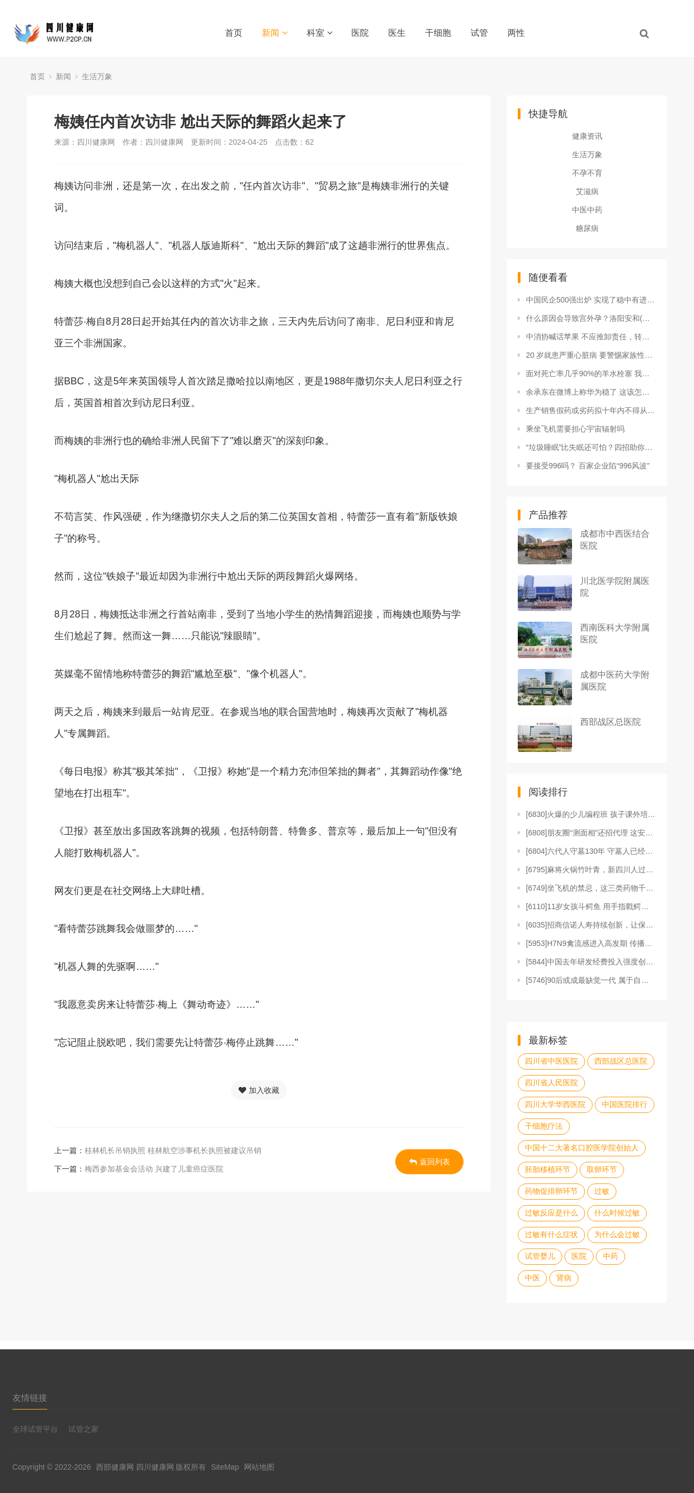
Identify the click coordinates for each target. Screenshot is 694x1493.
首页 (233, 32)
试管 (479, 32)
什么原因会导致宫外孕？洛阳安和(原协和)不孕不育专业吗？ (591, 318)
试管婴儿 (540, 1256)
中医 (532, 1277)
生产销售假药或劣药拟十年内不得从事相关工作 (591, 410)
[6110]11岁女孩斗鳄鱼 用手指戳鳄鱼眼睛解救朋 (591, 906)
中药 (610, 1256)
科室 (319, 32)
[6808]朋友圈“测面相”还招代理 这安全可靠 (591, 832)
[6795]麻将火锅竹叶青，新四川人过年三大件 (591, 869)
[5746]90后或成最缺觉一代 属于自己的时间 (591, 980)
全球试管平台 (35, 1429)
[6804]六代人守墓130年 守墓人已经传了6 (591, 851)
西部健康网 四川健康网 (135, 1467)
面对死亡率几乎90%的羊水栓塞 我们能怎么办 (591, 373)
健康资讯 (587, 136)
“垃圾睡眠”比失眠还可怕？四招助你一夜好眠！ (591, 447)
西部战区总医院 (610, 721)
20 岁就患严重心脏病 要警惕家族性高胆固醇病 (591, 355)
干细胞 (438, 32)
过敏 (601, 1191)
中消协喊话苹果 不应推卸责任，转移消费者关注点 (591, 336)
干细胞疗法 (544, 1126)
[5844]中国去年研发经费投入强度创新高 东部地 (591, 961)
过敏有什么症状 (551, 1234)
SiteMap (225, 1467)
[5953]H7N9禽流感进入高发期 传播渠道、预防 (591, 943)
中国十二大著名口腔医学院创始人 (582, 1147)
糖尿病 (587, 228)
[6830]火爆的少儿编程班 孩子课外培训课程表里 (591, 814)
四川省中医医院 (551, 1061)
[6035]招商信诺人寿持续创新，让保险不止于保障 (591, 925)
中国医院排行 (624, 1104)
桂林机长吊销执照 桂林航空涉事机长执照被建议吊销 (173, 1150)
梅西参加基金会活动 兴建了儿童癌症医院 (154, 1168)
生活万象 (97, 76)
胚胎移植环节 (547, 1169)
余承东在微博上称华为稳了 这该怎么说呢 (591, 392)
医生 (397, 32)
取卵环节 (602, 1169)
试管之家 (83, 1429)
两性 (516, 32)
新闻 (274, 32)
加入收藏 (259, 1090)
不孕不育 (587, 173)
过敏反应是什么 (551, 1212)
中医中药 (587, 209)
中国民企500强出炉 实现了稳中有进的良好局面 (591, 299)
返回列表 (429, 1161)
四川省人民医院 (551, 1082)
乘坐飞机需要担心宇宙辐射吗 (575, 428)
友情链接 (29, 1397)
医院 (360, 32)
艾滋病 (587, 191)
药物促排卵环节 (551, 1191)
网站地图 (259, 1467)
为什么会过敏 (617, 1234)
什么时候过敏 (617, 1212)
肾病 (563, 1277)
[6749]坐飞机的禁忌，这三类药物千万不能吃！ (591, 888)
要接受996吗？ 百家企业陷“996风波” (588, 465)
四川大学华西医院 (555, 1104)
